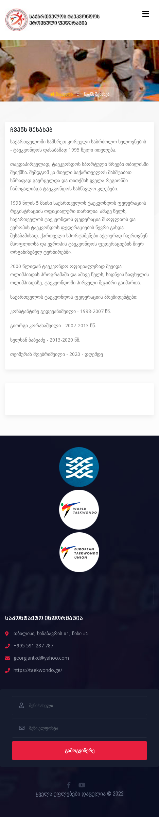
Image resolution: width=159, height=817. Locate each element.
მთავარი (62, 94)
